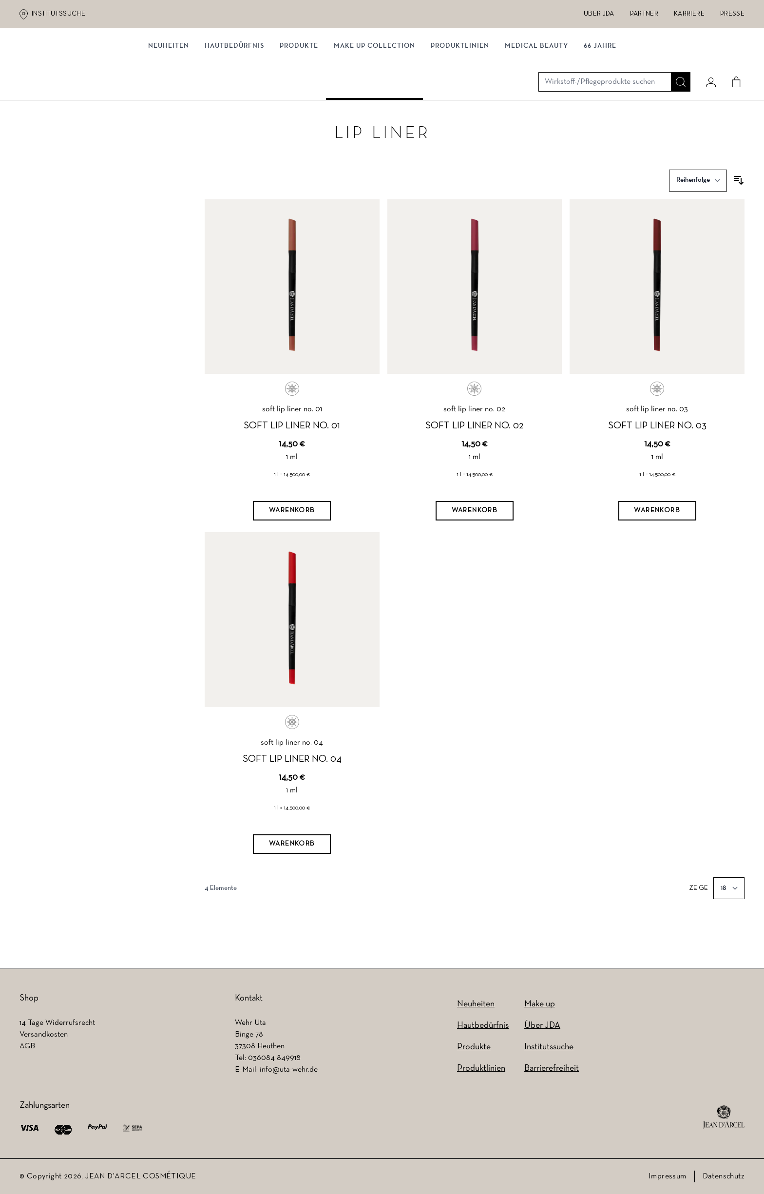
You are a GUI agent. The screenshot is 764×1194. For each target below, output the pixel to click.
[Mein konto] (707, 62)
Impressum (668, 1176)
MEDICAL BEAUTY (536, 101)
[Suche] (677, 62)
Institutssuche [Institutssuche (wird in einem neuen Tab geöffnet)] (58, 14)
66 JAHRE (600, 101)
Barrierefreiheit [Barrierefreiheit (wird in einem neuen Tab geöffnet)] (551, 1068)
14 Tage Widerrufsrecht (57, 1023)
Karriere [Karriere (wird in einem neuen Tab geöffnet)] (689, 14)
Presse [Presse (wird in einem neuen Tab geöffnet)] (732, 14)
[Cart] (732, 62)
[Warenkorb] (292, 529)
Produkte (299, 101)
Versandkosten (43, 1034)
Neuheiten (476, 1004)
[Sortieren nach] (698, 199)
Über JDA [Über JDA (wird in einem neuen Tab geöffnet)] (599, 14)
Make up (539, 1004)
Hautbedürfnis (234, 101)
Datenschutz (724, 1176)
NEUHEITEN (168, 101)
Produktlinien (460, 101)
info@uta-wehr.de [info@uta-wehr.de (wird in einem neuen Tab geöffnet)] (289, 1069)
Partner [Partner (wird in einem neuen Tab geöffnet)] (644, 14)
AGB (27, 1046)
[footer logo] (724, 1117)
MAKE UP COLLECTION (374, 101)
